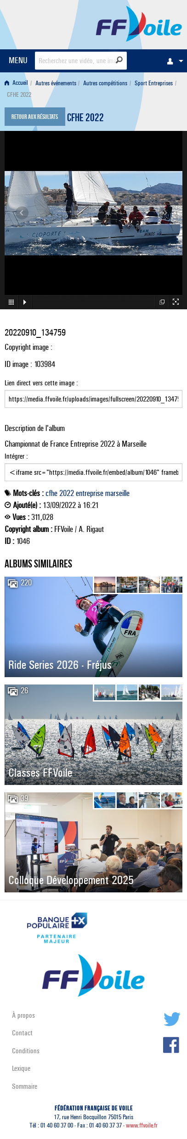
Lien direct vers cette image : (93, 393)
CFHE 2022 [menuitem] (19, 95)
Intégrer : (93, 466)
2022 (66, 493)
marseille (117, 493)
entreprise (89, 493)
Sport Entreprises (154, 83)
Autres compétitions (105, 83)
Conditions (26, 1050)
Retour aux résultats (34, 117)
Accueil (16, 83)
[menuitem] (173, 61)
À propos (23, 1015)
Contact (22, 1032)
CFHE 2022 (85, 118)
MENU (18, 60)
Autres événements (55, 83)
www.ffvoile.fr (142, 1125)
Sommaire (24, 1086)
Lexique (21, 1068)
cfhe (51, 493)
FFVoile (139, 23)
